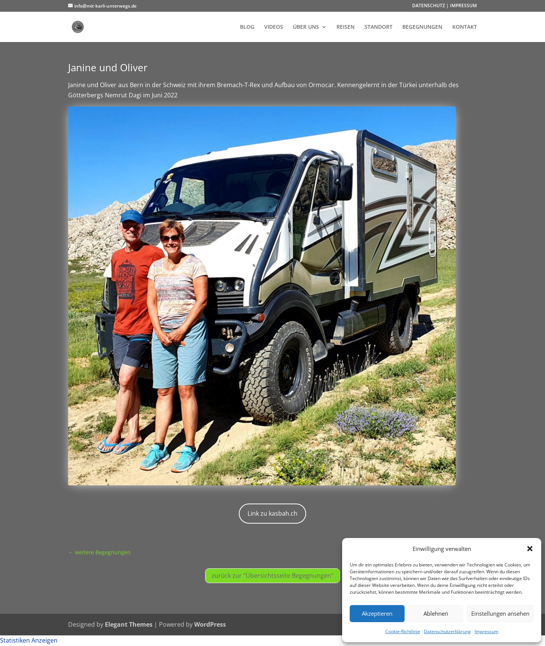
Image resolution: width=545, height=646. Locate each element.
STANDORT (378, 27)
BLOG (247, 27)
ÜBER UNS (306, 27)
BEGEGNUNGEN (422, 27)
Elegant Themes (129, 624)
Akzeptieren (377, 613)
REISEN (345, 27)
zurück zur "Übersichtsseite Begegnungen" (272, 575)
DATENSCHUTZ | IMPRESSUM (444, 6)
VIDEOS (273, 27)
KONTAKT (464, 27)
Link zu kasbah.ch (272, 513)
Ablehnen (436, 613)
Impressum (486, 631)
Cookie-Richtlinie (402, 631)
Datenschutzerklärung (447, 631)
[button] (530, 548)
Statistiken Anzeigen (29, 640)
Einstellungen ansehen (500, 613)
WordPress (210, 624)
